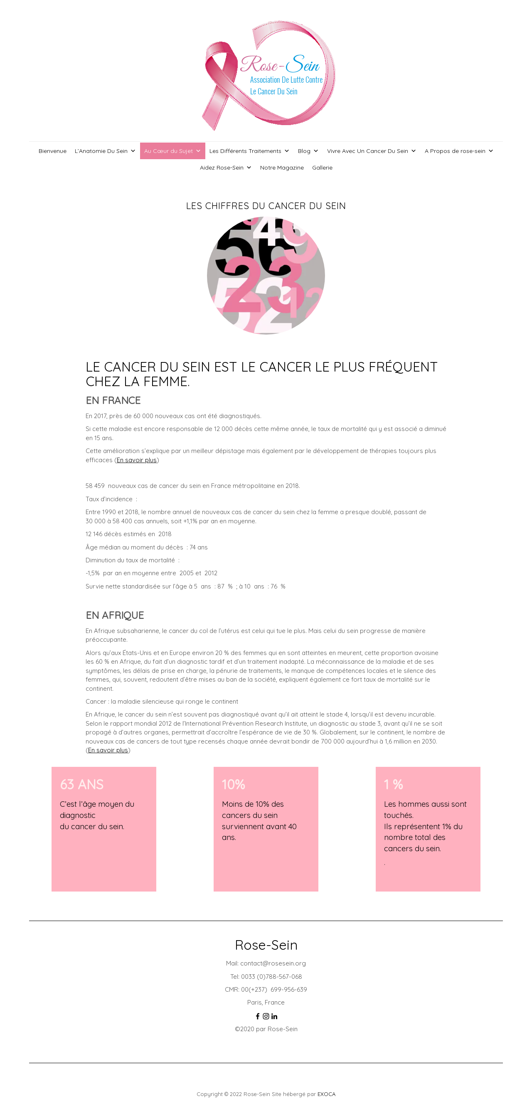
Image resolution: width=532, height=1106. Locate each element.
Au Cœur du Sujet (172, 151)
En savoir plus (137, 460)
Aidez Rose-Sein (226, 167)
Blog (308, 151)
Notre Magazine (282, 167)
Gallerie (322, 167)
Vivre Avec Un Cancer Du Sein (371, 151)
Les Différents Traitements (249, 151)
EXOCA (326, 1094)
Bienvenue (52, 151)
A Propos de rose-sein (459, 151)
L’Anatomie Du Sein (105, 151)
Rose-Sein (266, 944)
